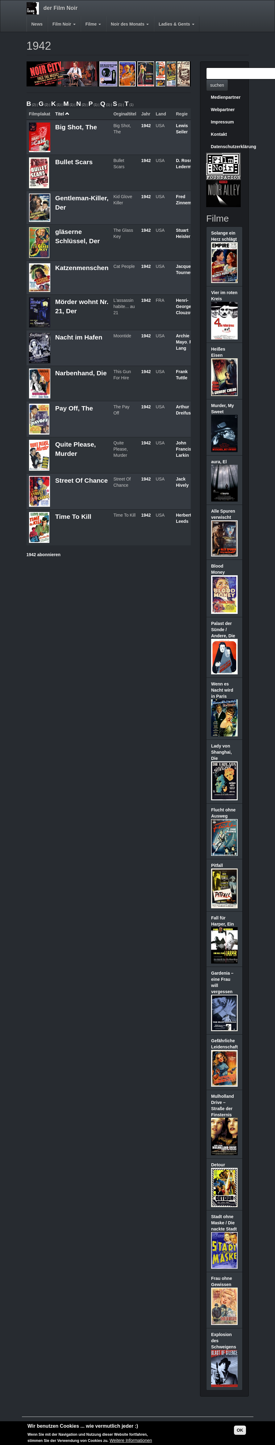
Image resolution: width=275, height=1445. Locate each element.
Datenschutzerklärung (227, 146)
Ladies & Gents (176, 24)
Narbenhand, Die (81, 373)
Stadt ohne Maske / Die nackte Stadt (224, 1222)
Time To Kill (73, 516)
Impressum (222, 121)
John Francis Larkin (183, 449)
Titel (62, 113)
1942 (146, 125)
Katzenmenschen (82, 267)
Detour (218, 1164)
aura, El (219, 461)
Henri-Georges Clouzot (185, 306)
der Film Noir (61, 8)
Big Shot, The (76, 127)
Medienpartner (225, 97)
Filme (93, 24)
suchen (217, 85)
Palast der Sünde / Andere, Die (223, 629)
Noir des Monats (130, 24)
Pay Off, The (74, 408)
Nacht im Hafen (78, 337)
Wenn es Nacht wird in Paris (222, 690)
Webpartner (223, 109)
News (37, 24)
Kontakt (219, 134)
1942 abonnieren (44, 554)
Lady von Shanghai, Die (221, 752)
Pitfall (217, 865)
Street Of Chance (81, 480)
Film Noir (64, 24)
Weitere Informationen (131, 1440)
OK (240, 1430)
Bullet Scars (74, 161)
